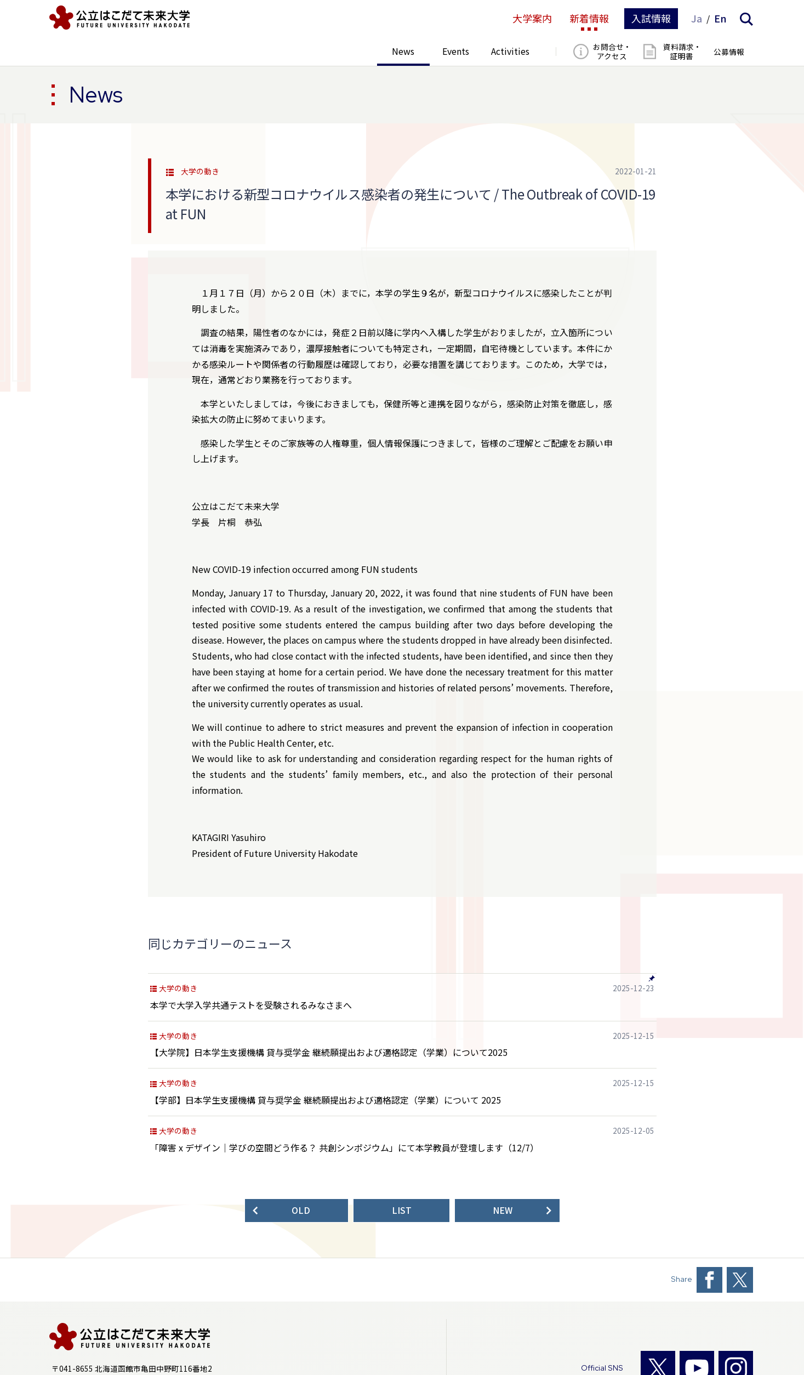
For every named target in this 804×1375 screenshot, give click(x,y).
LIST (402, 1210)
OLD (301, 1210)
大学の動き (200, 171)
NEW (502, 1210)
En (720, 19)
